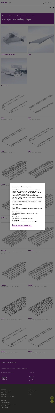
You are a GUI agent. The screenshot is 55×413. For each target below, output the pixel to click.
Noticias (30, 394)
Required (27, 209)
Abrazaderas (4, 394)
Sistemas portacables (6, 391)
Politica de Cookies (5, 402)
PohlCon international (48, 2)
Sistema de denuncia (6, 405)
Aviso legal (3, 400)
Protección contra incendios (7, 396)
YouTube (27, 221)
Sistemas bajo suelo (5, 392)
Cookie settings (4, 407)
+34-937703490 (52, 401)
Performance (27, 213)
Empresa (31, 389)
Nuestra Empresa (32, 391)
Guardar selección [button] (18, 225)
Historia (30, 392)
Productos (3, 389)
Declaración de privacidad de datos (9, 404)
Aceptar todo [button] (27, 225)
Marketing (27, 217)
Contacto (52, 398)
